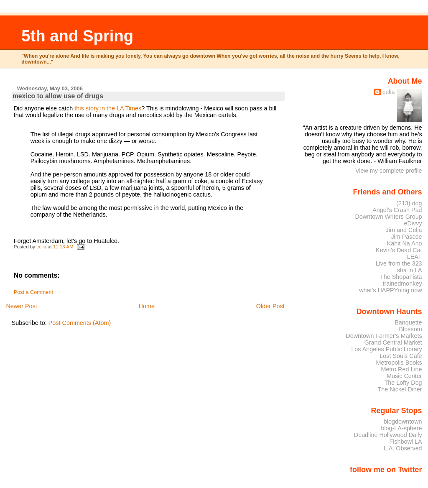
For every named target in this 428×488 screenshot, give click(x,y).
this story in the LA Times (107, 108)
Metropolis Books (399, 362)
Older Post (270, 306)
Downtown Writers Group (388, 216)
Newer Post (21, 306)
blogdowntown (403, 421)
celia (388, 92)
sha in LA (409, 270)
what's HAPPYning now (390, 290)
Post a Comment (33, 292)
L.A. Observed (403, 448)
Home (147, 306)
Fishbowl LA (405, 441)
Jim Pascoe (406, 236)
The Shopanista (401, 276)
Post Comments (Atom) (79, 322)
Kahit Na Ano (404, 243)
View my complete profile (388, 170)
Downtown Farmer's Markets (384, 335)
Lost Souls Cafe (401, 356)
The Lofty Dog (403, 382)
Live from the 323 (399, 263)
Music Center (404, 376)
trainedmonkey (402, 283)
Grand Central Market (393, 342)
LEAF (414, 256)
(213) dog (409, 203)
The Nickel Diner (399, 389)
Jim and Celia (404, 230)
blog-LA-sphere (401, 428)
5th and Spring (77, 36)
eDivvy (413, 223)
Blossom (410, 329)
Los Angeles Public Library (386, 349)
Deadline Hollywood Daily (388, 435)
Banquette (408, 322)
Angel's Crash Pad (397, 210)
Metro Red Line (401, 369)
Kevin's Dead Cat (399, 250)
